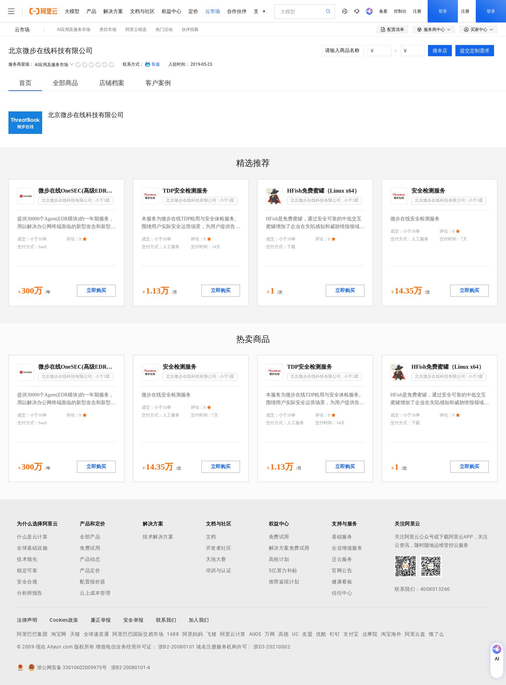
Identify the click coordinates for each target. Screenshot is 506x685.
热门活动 (164, 29)
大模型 (72, 11)
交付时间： (201, 246)
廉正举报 (101, 620)
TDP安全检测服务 (185, 191)
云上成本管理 (95, 593)
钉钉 (335, 634)
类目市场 (107, 29)
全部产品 (90, 536)
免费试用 (90, 548)
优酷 (321, 634)
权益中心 (171, 11)
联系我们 (166, 620)
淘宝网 (58, 634)
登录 (443, 11)
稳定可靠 (27, 570)
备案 (383, 11)
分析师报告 (30, 593)
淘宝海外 (391, 634)
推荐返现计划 (284, 581)
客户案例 (158, 82)
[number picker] (382, 50)
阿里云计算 (233, 634)
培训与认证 (219, 570)
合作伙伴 (237, 11)
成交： (23, 239)
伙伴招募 (190, 29)
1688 (173, 634)
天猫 (75, 634)
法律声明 (27, 620)
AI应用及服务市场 (73, 29)
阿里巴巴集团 (32, 634)
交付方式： (27, 246)
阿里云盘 (415, 634)
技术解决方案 (158, 536)
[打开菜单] (11, 11)
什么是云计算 (32, 536)
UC (295, 634)
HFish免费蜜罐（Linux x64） (323, 191)
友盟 (307, 634)
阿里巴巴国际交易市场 (137, 634)
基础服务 (342, 536)
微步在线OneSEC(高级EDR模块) (77, 191)
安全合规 (27, 581)
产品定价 (90, 570)
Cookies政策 (64, 620)
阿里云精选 (136, 29)
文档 (211, 536)
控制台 (400, 11)
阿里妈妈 (192, 634)
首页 (25, 82)
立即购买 (96, 290)
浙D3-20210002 (271, 647)
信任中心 (342, 593)
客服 (152, 64)
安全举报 (133, 620)
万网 (270, 634)
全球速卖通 (96, 634)
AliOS (255, 634)
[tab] (25, 83)
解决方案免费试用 (289, 548)
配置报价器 (92, 581)
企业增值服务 (347, 548)
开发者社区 (219, 548)
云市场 (212, 11)
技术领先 (27, 559)
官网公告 (342, 570)
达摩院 (370, 634)
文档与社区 (142, 11)
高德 (283, 634)
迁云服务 (342, 559)
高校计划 (279, 559)
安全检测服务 (428, 191)
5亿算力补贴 (283, 570)
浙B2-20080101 (176, 647)
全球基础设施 (32, 548)
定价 (193, 11)
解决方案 (113, 11)
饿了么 (436, 634)
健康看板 (342, 581)
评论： (72, 239)
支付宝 (351, 634)
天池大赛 (216, 559)
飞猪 (211, 634)
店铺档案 (111, 82)
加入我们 (199, 620)
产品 (91, 11)
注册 (417, 11)
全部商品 (65, 82)
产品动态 (90, 559)
